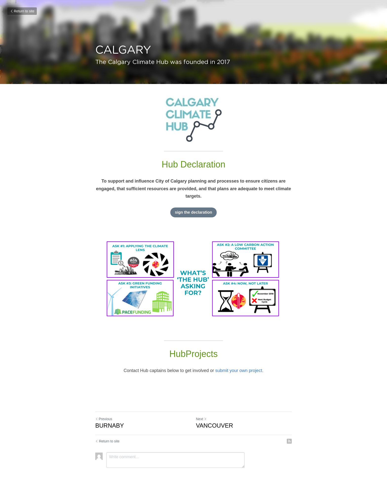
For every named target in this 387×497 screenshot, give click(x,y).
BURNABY (109, 425)
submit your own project (238, 370)
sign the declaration (193, 212)
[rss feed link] (289, 441)
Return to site (22, 11)
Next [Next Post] (201, 419)
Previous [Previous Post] (103, 419)
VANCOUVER (214, 425)
